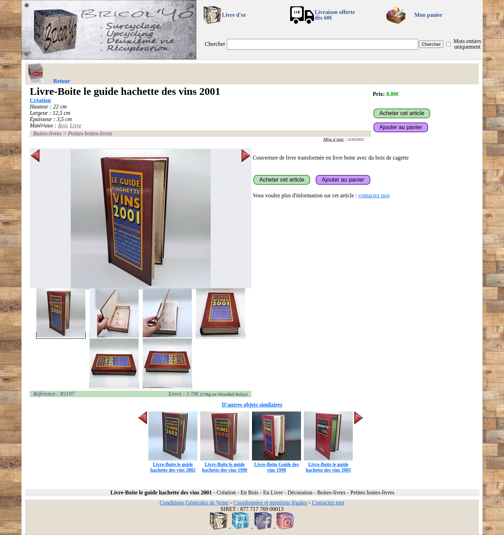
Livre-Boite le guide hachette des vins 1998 (224, 464)
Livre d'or (234, 15)
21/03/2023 (356, 139)
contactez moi (374, 195)
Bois (63, 125)
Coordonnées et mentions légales (270, 503)
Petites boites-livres (90, 133)
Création (40, 100)
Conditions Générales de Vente (194, 503)
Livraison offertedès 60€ (335, 15)
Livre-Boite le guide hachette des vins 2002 (172, 464)
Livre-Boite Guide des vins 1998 (276, 464)
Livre (75, 125)
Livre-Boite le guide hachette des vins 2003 (328, 464)
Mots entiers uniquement (467, 44)
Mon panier (428, 15)
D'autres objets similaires (252, 405)
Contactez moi (328, 503)
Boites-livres (47, 133)
